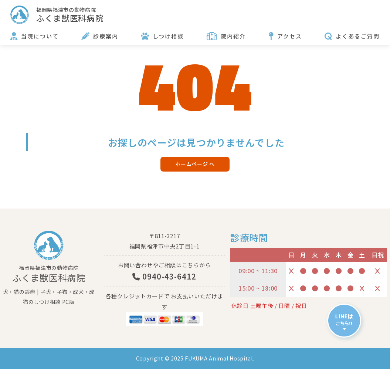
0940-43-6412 (164, 276)
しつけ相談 (168, 36)
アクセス (289, 36)
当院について (40, 36)
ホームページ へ (195, 163)
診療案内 (105, 36)
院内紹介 (233, 36)
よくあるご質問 (358, 36)
